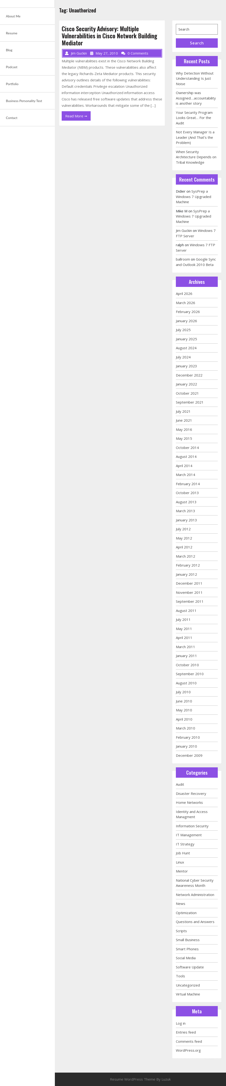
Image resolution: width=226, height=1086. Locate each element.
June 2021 (184, 420)
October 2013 (187, 492)
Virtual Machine (188, 994)
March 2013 (185, 510)
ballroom (183, 259)
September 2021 (190, 402)
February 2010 (188, 737)
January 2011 (186, 655)
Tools (180, 976)
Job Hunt (183, 853)
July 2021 (183, 411)
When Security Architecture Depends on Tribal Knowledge (196, 157)
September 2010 (190, 673)
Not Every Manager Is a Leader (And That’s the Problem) (195, 137)
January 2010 (186, 746)
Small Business (188, 939)
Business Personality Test (24, 101)
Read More (78, 117)
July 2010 (183, 692)
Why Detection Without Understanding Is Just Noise (195, 78)
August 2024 (186, 347)
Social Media (186, 957)
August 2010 (186, 683)
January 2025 (186, 339)
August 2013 (186, 501)
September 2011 (190, 601)
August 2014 (186, 456)
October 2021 (187, 393)
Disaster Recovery (191, 793)
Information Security (192, 826)
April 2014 (184, 465)
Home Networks (189, 802)
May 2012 (184, 538)
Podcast (11, 67)
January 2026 (186, 320)
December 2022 (189, 375)
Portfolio (12, 84)
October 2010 (187, 664)
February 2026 (188, 311)
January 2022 (186, 384)
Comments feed (189, 1041)
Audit (180, 784)
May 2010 (184, 710)
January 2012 (186, 574)
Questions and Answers (195, 921)
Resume (11, 33)
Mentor (182, 871)
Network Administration (195, 894)
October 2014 (187, 447)
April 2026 (184, 293)
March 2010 (185, 728)
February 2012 (188, 565)
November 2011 (189, 592)
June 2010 (184, 701)
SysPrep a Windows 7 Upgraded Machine (193, 196)
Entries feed (186, 1032)
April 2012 (184, 547)
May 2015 (184, 438)
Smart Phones (187, 949)
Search (197, 43)
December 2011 (189, 583)
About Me (13, 16)
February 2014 (188, 483)
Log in (181, 1023)
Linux (180, 862)
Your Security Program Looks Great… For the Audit (194, 117)
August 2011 (186, 610)
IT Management (189, 834)
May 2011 (184, 628)
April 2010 (184, 719)
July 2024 (183, 357)
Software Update (190, 967)
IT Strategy (185, 844)
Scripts (181, 930)
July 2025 (183, 329)
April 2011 (184, 637)
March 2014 (185, 474)
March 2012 (185, 556)
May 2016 (184, 429)
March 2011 (185, 646)
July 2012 (183, 529)
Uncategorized (188, 985)
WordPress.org (188, 1050)
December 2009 (189, 755)
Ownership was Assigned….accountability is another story (196, 98)
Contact (11, 118)
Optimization (186, 912)
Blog (9, 50)
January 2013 (186, 520)
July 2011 (183, 619)
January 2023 (186, 366)
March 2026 (185, 302)
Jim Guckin (184, 230)
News (180, 903)
